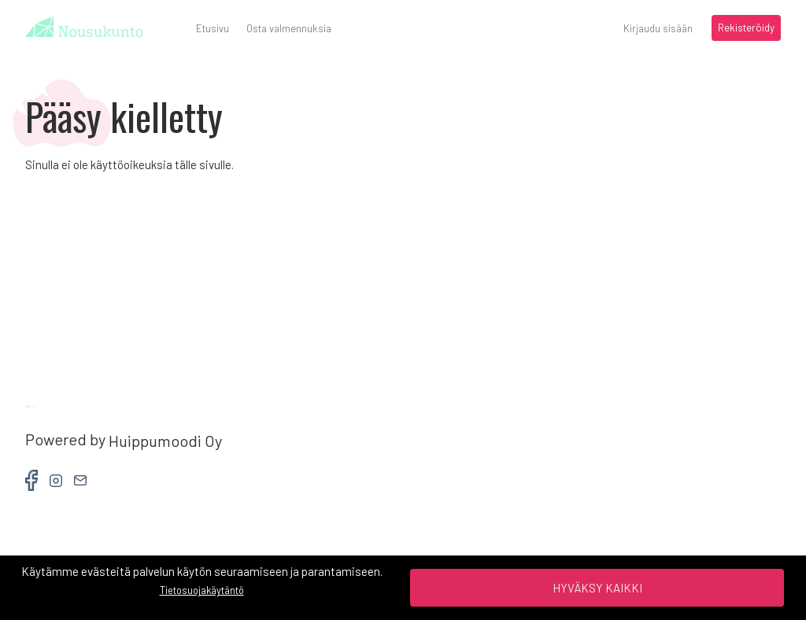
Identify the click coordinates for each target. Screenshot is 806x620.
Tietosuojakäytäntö (202, 590)
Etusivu (212, 28)
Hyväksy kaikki (597, 588)
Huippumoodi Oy (165, 441)
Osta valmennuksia (288, 28)
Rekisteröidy (746, 27)
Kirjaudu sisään (658, 28)
